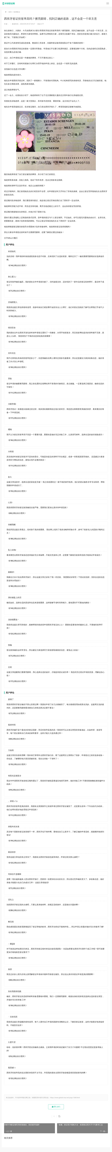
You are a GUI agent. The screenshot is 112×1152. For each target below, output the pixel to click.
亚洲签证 (16, 12)
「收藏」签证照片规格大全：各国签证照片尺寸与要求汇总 (80, 1125)
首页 (10, 12)
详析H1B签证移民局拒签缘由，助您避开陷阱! (21, 1125)
